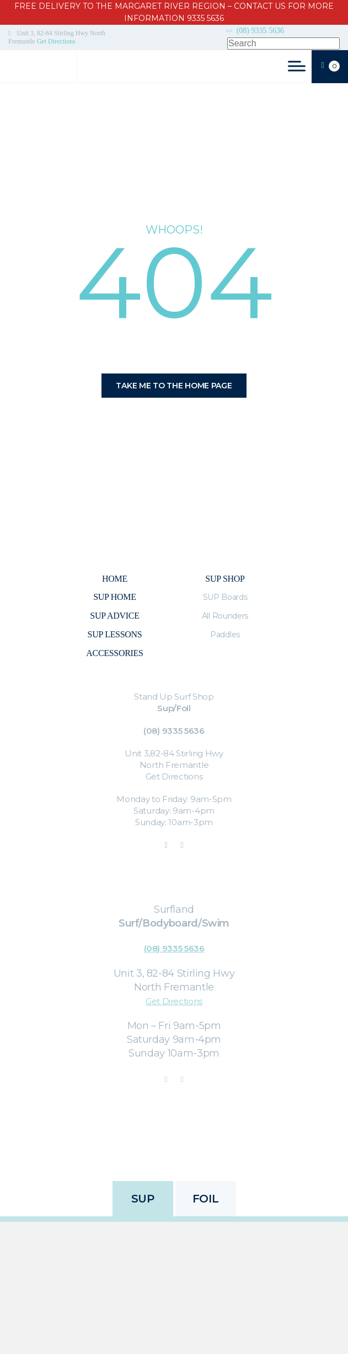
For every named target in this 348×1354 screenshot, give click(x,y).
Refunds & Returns (203, 1149)
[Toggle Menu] (297, 66)
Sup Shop (224, 578)
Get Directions (56, 41)
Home (114, 578)
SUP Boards (225, 597)
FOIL (205, 1198)
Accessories (114, 653)
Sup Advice (114, 615)
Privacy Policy (135, 1149)
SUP (142, 1198)
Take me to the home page (174, 386)
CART (331, 66)
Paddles (225, 635)
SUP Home (114, 597)
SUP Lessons (115, 634)
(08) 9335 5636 (260, 30)
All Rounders (225, 616)
